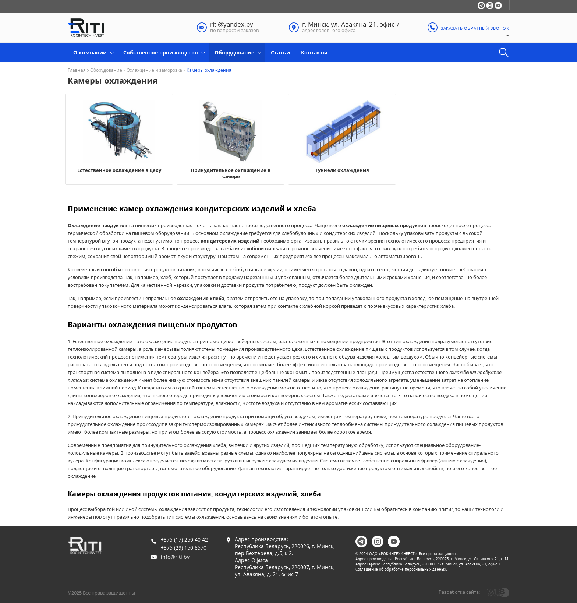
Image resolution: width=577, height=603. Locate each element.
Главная (77, 70)
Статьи (280, 52)
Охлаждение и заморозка (154, 70)
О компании (90, 52)
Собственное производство (160, 52)
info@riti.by (175, 556)
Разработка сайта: (459, 592)
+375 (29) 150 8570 (183, 547)
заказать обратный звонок (475, 28)
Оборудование (234, 52)
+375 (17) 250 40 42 (184, 539)
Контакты (314, 52)
